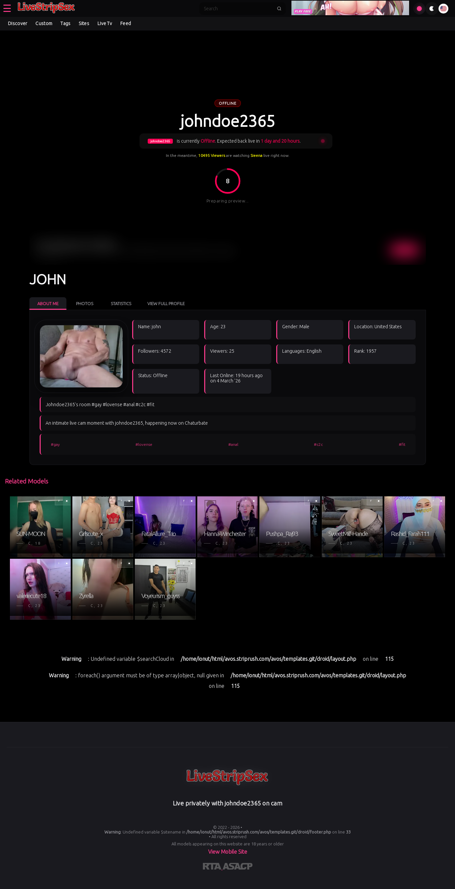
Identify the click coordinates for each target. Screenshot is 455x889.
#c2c (318, 444)
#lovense (143, 444)
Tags (65, 23)
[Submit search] (279, 8)
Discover (17, 23)
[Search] (238, 8)
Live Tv (104, 23)
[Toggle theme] (431, 8)
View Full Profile (166, 303)
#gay (55, 444)
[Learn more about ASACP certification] (237, 868)
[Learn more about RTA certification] (213, 868)
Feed (125, 23)
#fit (402, 444)
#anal (233, 444)
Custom (43, 23)
